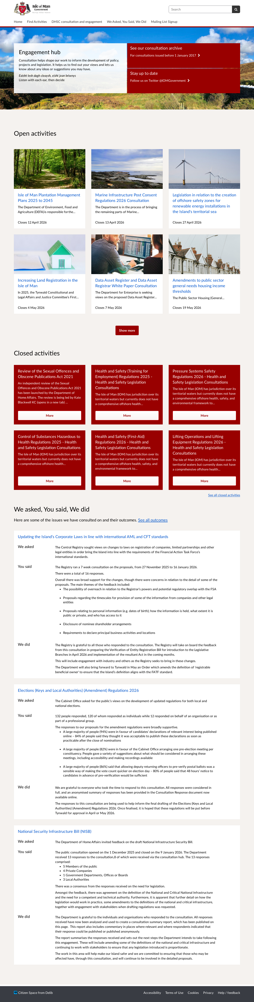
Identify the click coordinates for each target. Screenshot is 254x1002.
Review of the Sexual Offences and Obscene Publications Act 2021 (48, 374)
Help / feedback (229, 992)
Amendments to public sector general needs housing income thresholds (199, 286)
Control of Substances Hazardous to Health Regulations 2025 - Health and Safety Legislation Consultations (49, 442)
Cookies (193, 992)
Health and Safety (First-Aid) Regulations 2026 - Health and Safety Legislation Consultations (123, 442)
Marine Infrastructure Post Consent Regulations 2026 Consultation (126, 197)
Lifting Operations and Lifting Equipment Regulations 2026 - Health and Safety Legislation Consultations (199, 444)
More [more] (50, 415)
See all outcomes (153, 519)
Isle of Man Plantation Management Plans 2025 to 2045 (49, 197)
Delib (49, 992)
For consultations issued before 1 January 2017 (165, 55)
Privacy (208, 992)
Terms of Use (174, 992)
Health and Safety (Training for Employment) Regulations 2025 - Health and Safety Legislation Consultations (123, 379)
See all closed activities (224, 495)
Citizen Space (27, 992)
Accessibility (152, 992)
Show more (127, 330)
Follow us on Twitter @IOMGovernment (160, 80)
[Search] (236, 9)
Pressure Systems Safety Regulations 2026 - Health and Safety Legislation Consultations (200, 376)
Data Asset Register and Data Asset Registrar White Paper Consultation (126, 283)
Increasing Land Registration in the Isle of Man (48, 283)
